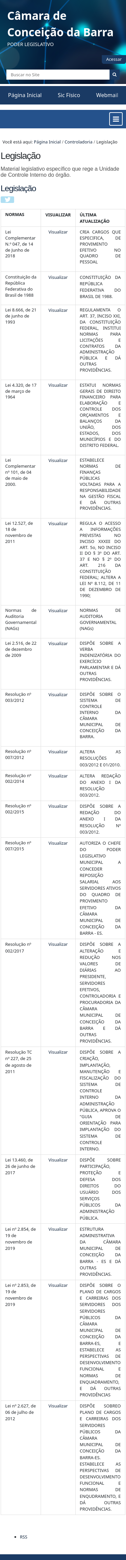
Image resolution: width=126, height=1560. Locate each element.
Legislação (18, 188)
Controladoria (78, 142)
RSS (23, 1537)
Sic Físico (69, 95)
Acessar (114, 59)
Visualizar (58, 232)
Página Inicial (25, 95)
